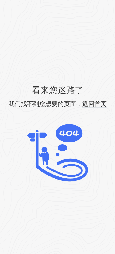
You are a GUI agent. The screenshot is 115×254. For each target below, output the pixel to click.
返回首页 (94, 103)
